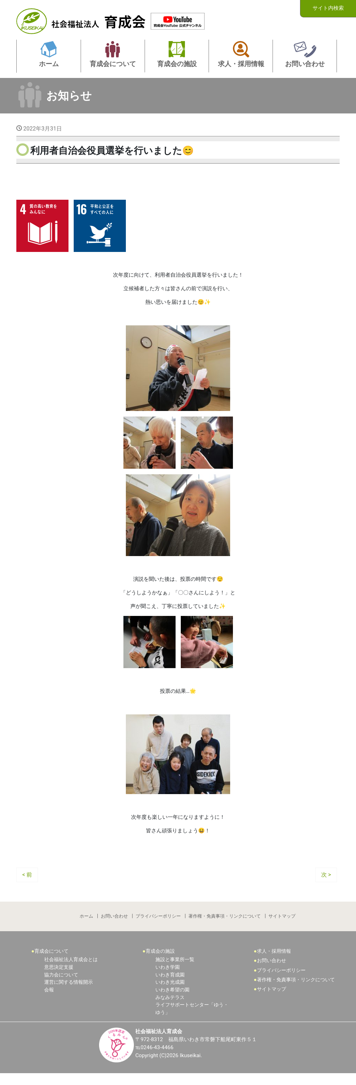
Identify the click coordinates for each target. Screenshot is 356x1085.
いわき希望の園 (172, 1001)
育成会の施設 (160, 962)
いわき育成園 (170, 986)
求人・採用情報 (274, 962)
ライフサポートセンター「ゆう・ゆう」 (191, 1019)
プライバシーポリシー (158, 926)
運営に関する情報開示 (68, 993)
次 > (326, 883)
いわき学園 (167, 978)
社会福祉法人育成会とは (71, 971)
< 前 (27, 883)
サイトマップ (282, 926)
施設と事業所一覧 (174, 971)
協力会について (61, 986)
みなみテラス (170, 1008)
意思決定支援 (58, 978)
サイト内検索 (328, 8)
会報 (49, 1001)
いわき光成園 (170, 993)
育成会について (51, 962)
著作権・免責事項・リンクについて (225, 926)
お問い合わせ (114, 926)
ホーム (85, 926)
